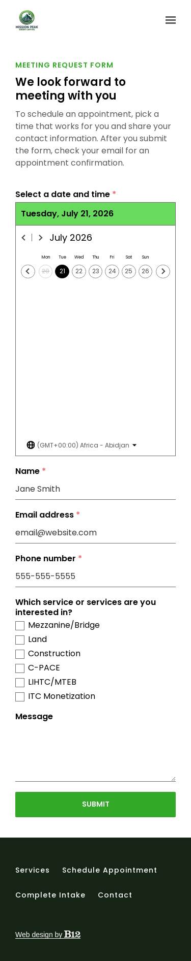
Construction (54, 654)
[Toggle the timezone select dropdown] (81, 445)
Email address (47, 515)
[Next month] (40, 238)
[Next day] (163, 272)
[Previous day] (28, 272)
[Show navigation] (168, 20)
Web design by (47, 935)
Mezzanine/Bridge (64, 625)
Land (37, 639)
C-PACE (44, 668)
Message (34, 717)
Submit (96, 804)
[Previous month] (24, 238)
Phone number (48, 559)
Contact (115, 895)
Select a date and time (65, 194)
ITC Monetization (61, 696)
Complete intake (50, 895)
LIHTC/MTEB (52, 682)
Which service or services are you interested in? (85, 607)
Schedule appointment (109, 870)
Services (32, 870)
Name (30, 471)
